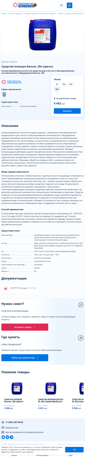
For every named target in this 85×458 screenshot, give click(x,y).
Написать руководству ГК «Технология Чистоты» (22, 432)
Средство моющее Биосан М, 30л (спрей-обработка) (50, 401)
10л (64, 84)
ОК (74, 449)
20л (71, 84)
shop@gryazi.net (9, 428)
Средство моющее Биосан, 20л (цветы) (13, 401)
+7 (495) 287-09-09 (12, 422)
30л (57, 89)
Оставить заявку (24, 327)
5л (57, 84)
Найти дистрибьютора (24, 358)
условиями (37, 447)
